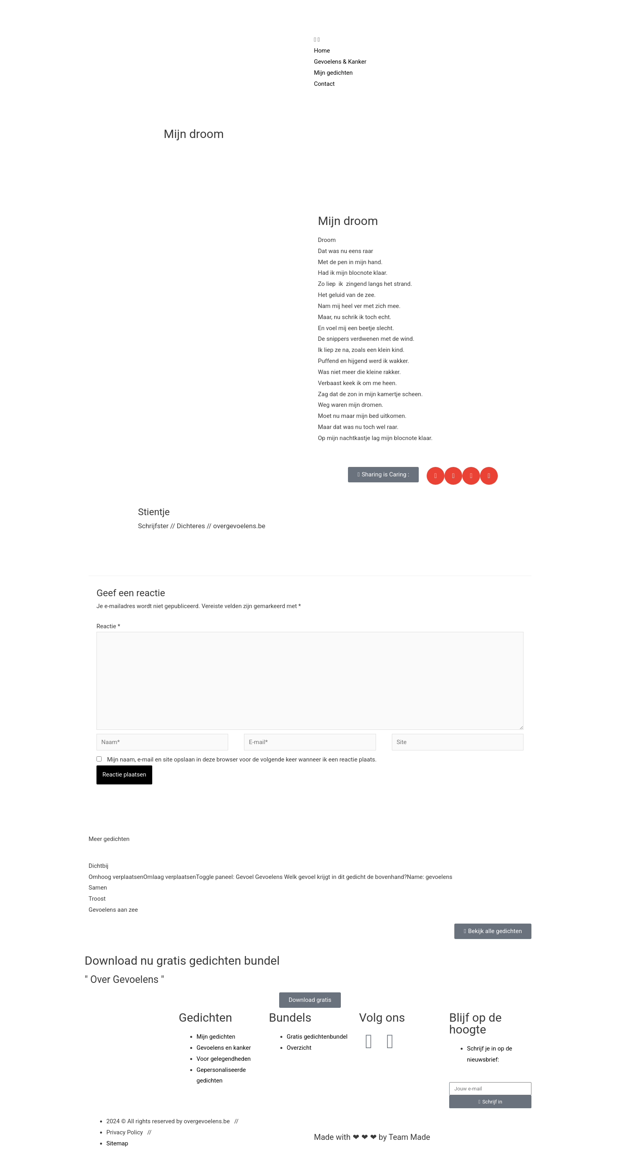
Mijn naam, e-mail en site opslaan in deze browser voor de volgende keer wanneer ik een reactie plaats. (242, 759)
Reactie (108, 626)
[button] (383, 474)
